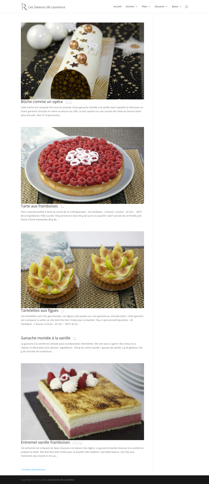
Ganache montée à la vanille (52, 338)
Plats (144, 6)
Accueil (117, 6)
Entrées (130, 6)
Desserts (159, 6)
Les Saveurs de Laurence (60, 479)
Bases (175, 6)
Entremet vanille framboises (51, 442)
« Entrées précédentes (33, 469)
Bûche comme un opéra (48, 101)
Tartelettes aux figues (46, 310)
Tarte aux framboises (45, 206)
